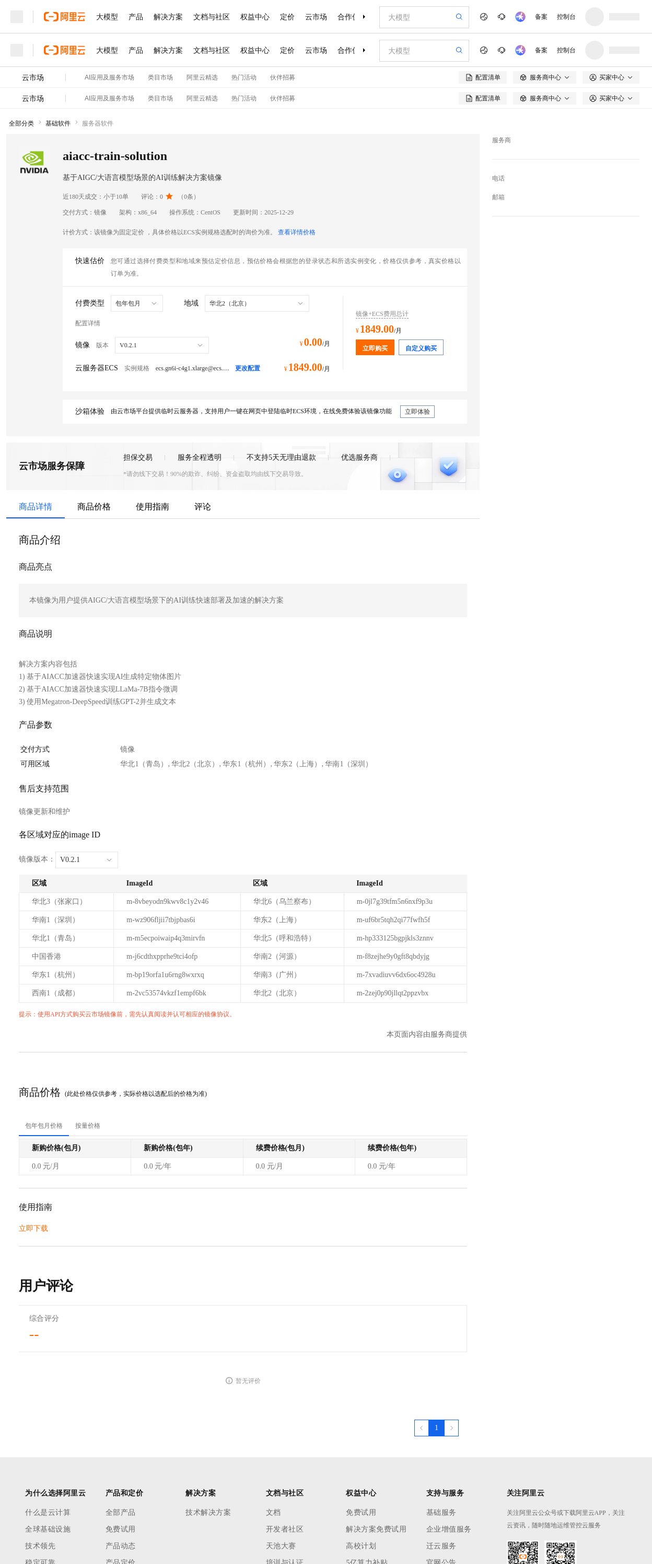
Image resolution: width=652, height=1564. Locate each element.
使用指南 (152, 506)
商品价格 (94, 506)
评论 (202, 506)
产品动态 (121, 1546)
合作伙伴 (352, 17)
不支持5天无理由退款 (281, 457)
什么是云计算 (48, 1512)
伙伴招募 (282, 77)
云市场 (316, 17)
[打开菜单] (16, 16)
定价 (287, 17)
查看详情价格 (297, 232)
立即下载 (33, 1228)
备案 (541, 16)
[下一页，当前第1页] (451, 1428)
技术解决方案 (208, 1512)
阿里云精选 (202, 77)
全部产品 (121, 1512)
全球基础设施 (48, 1529)
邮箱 (498, 197)
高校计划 (361, 1546)
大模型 (107, 17)
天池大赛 (281, 1546)
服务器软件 (97, 123)
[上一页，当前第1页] (421, 1428)
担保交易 (138, 457)
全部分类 (21, 123)
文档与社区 (211, 17)
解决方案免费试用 (376, 1529)
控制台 (566, 16)
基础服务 (441, 1512)
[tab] (44, 1125)
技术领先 (40, 1546)
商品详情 (35, 506)
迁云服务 (441, 1546)
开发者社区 (285, 1529)
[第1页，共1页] (436, 1428)
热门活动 (244, 77)
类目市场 (160, 77)
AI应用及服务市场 (109, 77)
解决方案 (168, 17)
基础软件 (58, 123)
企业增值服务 (449, 1529)
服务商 (501, 140)
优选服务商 (359, 457)
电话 (498, 178)
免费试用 (121, 1529)
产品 (136, 17)
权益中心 (255, 17)
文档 (273, 1512)
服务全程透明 (200, 457)
